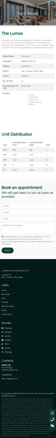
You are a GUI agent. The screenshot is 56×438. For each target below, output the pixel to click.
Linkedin (6, 336)
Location (5, 302)
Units (3, 298)
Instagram (7, 332)
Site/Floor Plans (8, 306)
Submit (7, 250)
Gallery (4, 310)
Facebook (7, 328)
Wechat (6, 348)
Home (4, 290)
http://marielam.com (9, 379)
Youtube (6, 340)
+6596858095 (7, 375)
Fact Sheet (6, 294)
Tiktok (5, 344)
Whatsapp (7, 352)
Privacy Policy (7, 314)
